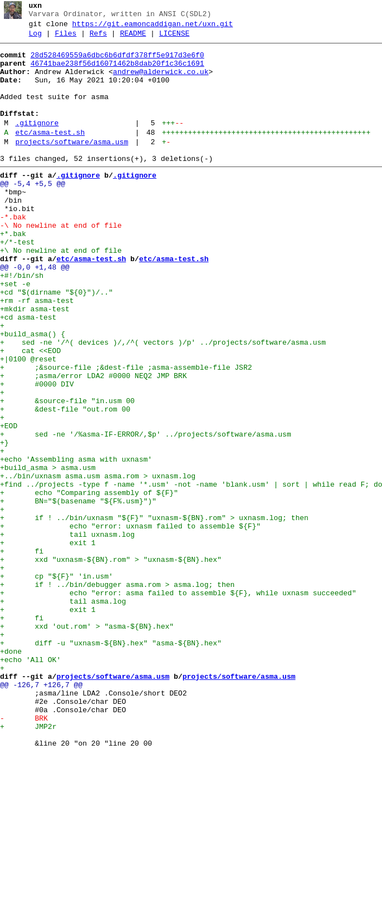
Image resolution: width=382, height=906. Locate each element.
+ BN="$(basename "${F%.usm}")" (78, 593)
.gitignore (36, 143)
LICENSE (174, 38)
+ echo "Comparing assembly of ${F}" (89, 583)
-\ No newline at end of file (60, 262)
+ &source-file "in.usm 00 (67, 473)
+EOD (8, 503)
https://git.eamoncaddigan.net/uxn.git (152, 27)
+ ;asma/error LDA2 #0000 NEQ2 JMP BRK (93, 443)
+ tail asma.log (63, 713)
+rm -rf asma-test (37, 352)
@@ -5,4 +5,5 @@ (32, 212)
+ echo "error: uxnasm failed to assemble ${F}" (130, 623)
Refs (98, 38)
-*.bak (13, 252)
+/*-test (17, 282)
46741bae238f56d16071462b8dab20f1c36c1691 (117, 72)
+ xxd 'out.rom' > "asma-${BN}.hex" (87, 743)
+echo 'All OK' (30, 783)
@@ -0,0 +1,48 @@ (35, 312)
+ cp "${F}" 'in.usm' (56, 683)
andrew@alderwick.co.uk (161, 82)
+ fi (21, 653)
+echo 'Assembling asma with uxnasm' (76, 543)
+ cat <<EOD (30, 413)
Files (65, 38)
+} (4, 523)
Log (35, 38)
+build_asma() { (32, 393)
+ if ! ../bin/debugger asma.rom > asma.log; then (117, 693)
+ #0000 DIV (37, 453)
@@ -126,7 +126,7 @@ (41, 814)
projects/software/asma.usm (71, 165)
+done (11, 773)
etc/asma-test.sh (50, 154)
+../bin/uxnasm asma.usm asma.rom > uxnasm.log (97, 563)
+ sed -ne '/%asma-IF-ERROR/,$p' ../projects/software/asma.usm (145, 513)
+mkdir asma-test (35, 362)
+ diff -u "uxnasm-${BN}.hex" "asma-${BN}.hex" (111, 763)
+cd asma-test (28, 373)
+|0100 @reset (28, 423)
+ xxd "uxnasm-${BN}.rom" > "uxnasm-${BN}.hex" (111, 663)
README (133, 38)
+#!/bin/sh (21, 322)
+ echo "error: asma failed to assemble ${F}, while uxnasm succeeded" (178, 703)
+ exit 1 (48, 643)
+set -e (15, 332)
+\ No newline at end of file (60, 292)
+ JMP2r (28, 864)
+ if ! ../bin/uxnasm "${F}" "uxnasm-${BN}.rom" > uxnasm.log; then (154, 613)
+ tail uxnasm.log (67, 633)
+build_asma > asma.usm (48, 553)
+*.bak (13, 272)
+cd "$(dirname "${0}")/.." (56, 342)
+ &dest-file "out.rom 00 (65, 483)
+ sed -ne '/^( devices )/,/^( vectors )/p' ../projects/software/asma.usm (163, 403)
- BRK (24, 854)
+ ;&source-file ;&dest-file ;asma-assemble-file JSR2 (126, 433)
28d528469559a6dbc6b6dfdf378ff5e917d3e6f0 (117, 62)
